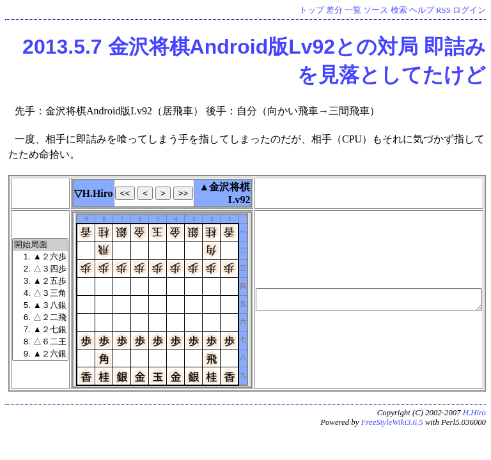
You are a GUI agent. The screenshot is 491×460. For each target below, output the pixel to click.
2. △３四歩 (40, 269)
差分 (334, 10)
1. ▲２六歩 (40, 257)
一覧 (353, 10)
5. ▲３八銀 (40, 306)
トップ (311, 10)
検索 (399, 10)
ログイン (469, 10)
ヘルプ (421, 10)
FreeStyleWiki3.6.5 (392, 422)
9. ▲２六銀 (40, 354)
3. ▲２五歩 (40, 281)
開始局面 (40, 245)
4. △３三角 (40, 294)
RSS (443, 10)
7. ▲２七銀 (40, 330)
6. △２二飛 (40, 318)
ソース (375, 10)
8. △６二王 (40, 342)
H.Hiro (474, 412)
